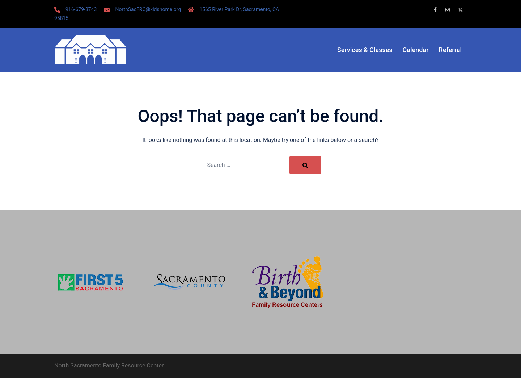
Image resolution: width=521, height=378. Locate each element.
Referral (450, 50)
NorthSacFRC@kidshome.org (148, 9)
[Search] (305, 165)
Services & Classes (365, 50)
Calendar (416, 50)
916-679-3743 (81, 9)
